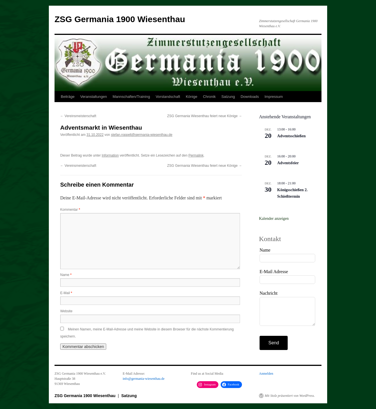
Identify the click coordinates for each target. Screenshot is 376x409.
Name (66, 275)
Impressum (273, 96)
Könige (191, 96)
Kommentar (70, 210)
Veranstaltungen (93, 96)
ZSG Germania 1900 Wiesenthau (120, 19)
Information (110, 155)
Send (273, 342)
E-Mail (66, 293)
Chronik (209, 96)
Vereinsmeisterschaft (78, 116)
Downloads (250, 96)
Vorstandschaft (168, 96)
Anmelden (266, 374)
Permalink (195, 155)
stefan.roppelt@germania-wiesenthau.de (141, 135)
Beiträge (67, 96)
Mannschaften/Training (131, 96)
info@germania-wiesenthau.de (143, 379)
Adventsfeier (288, 163)
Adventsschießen (291, 136)
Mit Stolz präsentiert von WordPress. (290, 396)
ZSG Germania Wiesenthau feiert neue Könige (204, 116)
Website (66, 311)
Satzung (228, 96)
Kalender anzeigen (274, 218)
